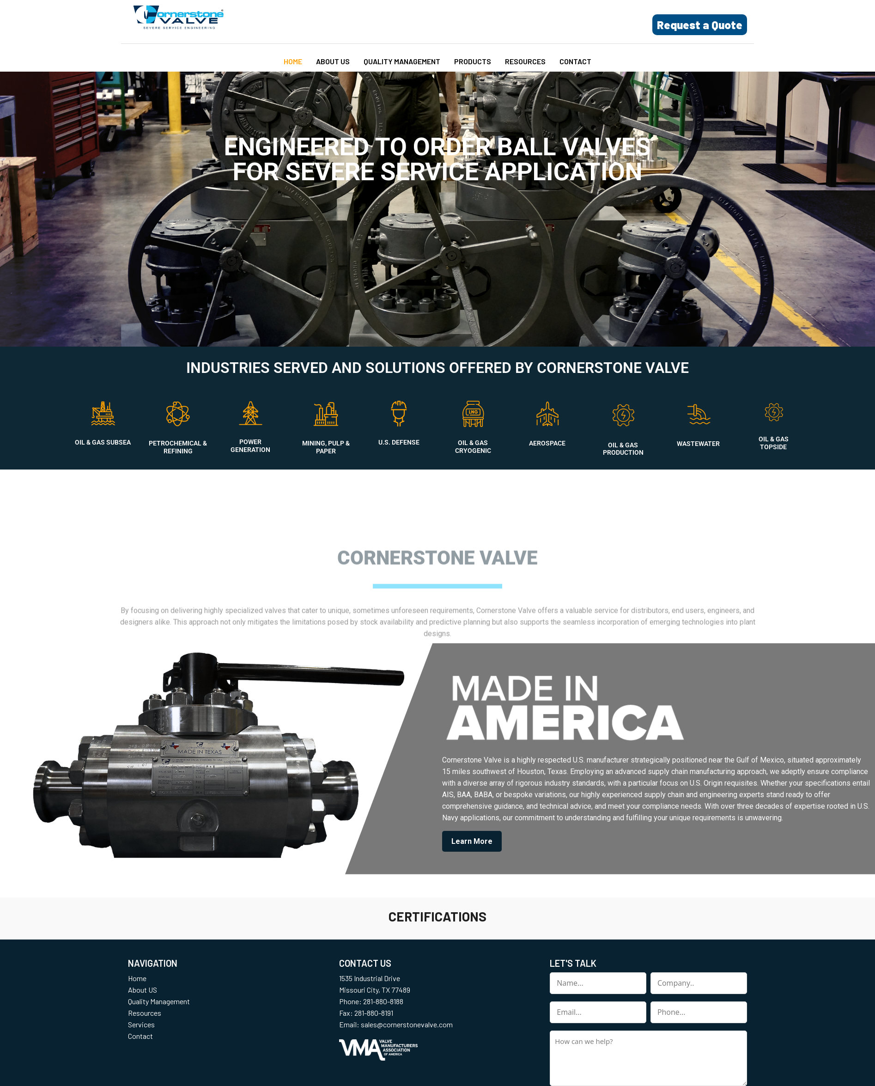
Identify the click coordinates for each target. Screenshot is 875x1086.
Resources (525, 61)
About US (333, 61)
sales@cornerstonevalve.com (407, 1024)
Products (472, 61)
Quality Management (402, 61)
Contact (575, 61)
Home (293, 61)
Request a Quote (699, 24)
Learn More (471, 841)
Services (141, 1024)
